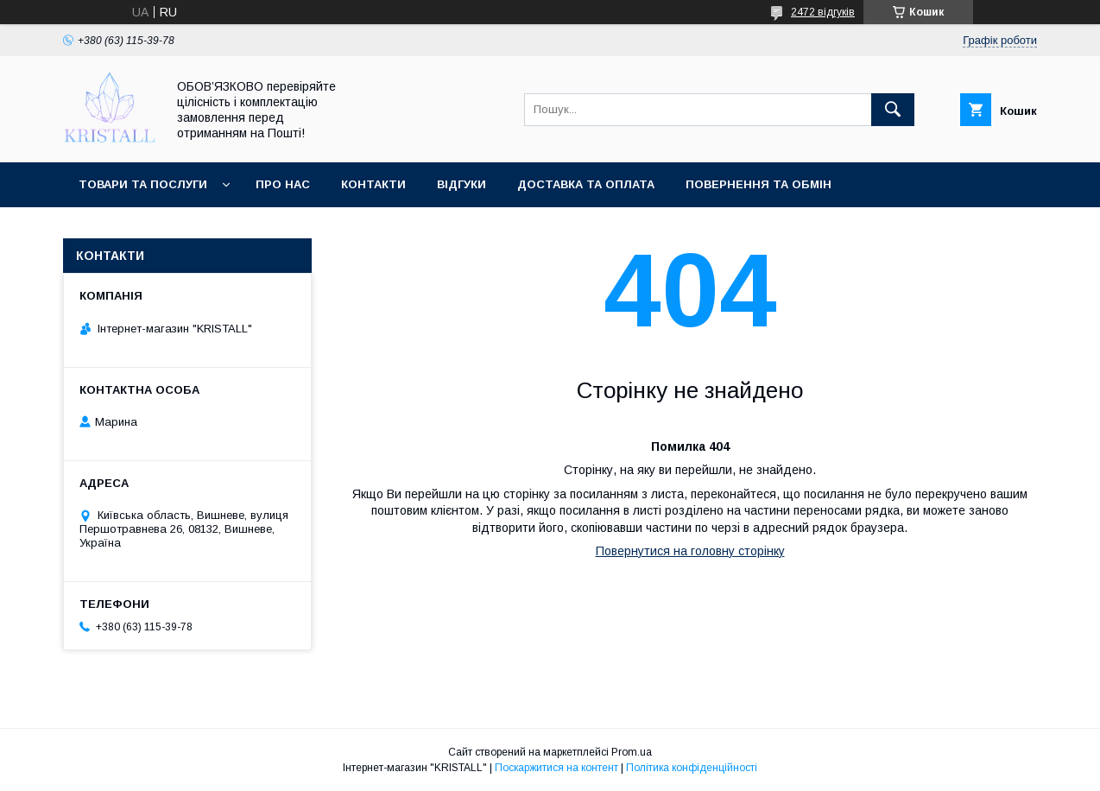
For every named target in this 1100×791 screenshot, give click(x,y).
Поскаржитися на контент (556, 768)
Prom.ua (631, 752)
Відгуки (461, 184)
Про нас (283, 184)
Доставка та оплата (585, 184)
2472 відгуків (823, 12)
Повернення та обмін (758, 184)
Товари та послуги (143, 184)
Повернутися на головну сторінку (690, 551)
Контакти (373, 184)
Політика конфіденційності (691, 768)
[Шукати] (892, 109)
